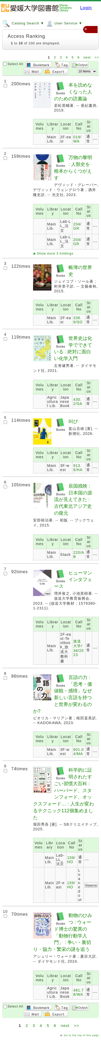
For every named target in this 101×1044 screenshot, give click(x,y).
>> (96, 57)
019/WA (77, 139)
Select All (15, 64)
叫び (73, 421)
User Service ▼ (63, 23)
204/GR (77, 226)
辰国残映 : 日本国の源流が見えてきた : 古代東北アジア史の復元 (73, 499)
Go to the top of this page (81, 1035)
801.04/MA (78, 751)
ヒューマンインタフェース (73, 579)
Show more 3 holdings (55, 253)
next (87, 57)
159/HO (71, 860)
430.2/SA (77, 401)
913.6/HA (77, 467)
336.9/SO (78, 320)
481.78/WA (78, 992)
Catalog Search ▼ (23, 23)
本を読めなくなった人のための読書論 (73, 91)
